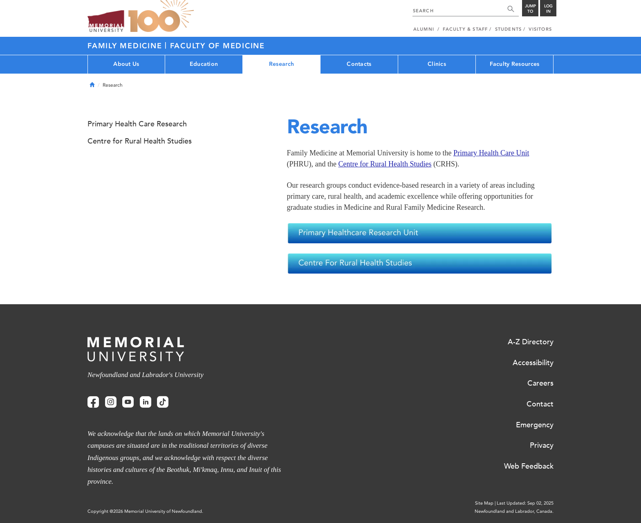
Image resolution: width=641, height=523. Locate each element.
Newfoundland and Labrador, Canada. (514, 511)
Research (281, 64)
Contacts (359, 64)
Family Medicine (126, 45)
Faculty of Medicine (217, 45)
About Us (126, 64)
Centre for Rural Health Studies (384, 164)
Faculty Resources (515, 64)
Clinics (437, 64)
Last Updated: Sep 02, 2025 (525, 503)
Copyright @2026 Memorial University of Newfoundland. (145, 511)
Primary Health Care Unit (491, 153)
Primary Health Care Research (137, 123)
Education (204, 64)
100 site (161, 16)
